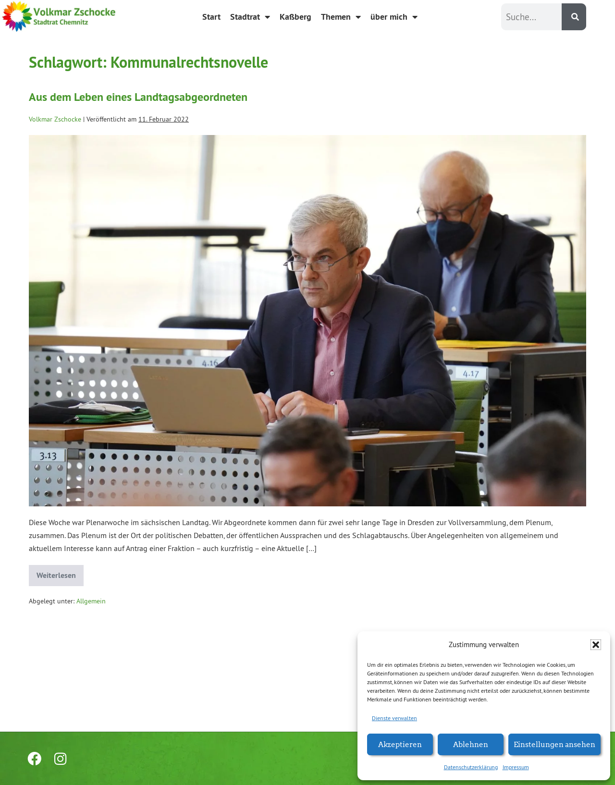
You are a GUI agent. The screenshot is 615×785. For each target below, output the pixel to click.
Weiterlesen (60, 572)
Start (211, 16)
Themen (341, 17)
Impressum (516, 767)
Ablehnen (470, 743)
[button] (596, 645)
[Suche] (574, 16)
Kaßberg (295, 16)
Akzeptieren (400, 743)
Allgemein (91, 601)
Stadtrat (250, 17)
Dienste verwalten (394, 718)
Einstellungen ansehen (554, 743)
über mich (394, 17)
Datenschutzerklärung (471, 767)
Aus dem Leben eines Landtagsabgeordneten (138, 96)
